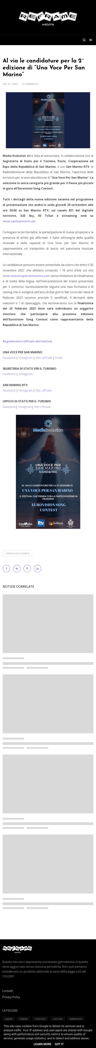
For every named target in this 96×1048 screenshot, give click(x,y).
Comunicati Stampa (17, 553)
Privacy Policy (11, 997)
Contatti (7, 990)
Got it (59, 1044)
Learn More (42, 1044)
